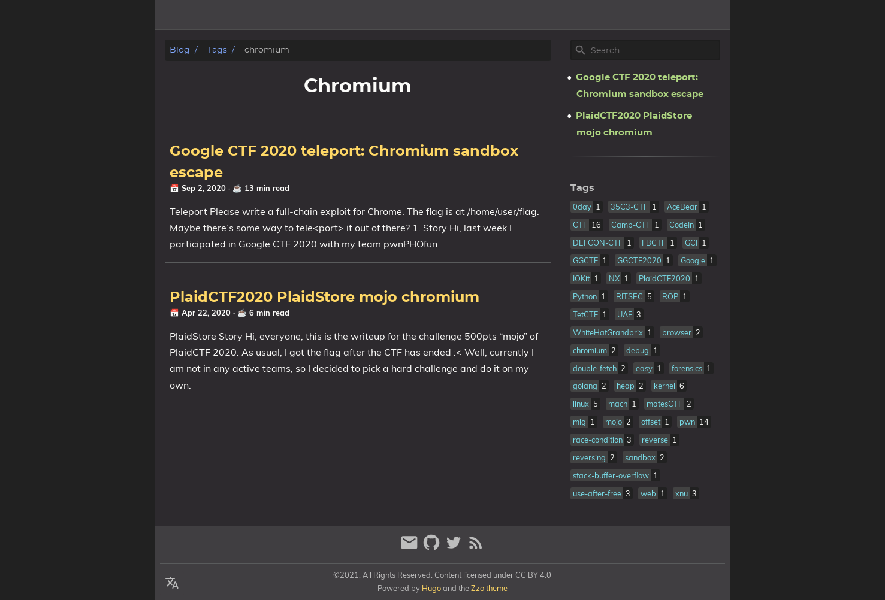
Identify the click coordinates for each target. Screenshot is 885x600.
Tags (714, 15)
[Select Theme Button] (642, 15)
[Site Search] (654, 50)
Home (677, 15)
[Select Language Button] (172, 583)
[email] (411, 547)
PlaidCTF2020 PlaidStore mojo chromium (324, 297)
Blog (180, 50)
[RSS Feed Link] (475, 547)
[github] (433, 547)
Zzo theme (489, 588)
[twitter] (455, 547)
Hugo (431, 588)
